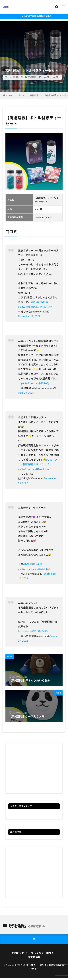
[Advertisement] (34, 38)
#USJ (33, 302)
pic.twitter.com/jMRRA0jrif (36, 383)
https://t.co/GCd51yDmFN (33, 631)
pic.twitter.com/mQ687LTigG (34, 568)
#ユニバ (44, 464)
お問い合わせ (19, 953)
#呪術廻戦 (42, 302)
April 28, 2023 (26, 392)
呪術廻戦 (32, 77)
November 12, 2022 (29, 316)
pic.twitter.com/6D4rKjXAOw (35, 306)
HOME (9, 95)
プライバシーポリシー (43, 953)
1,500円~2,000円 (49, 77)
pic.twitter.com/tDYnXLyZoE (34, 469)
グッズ (21, 95)
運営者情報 (34, 957)
